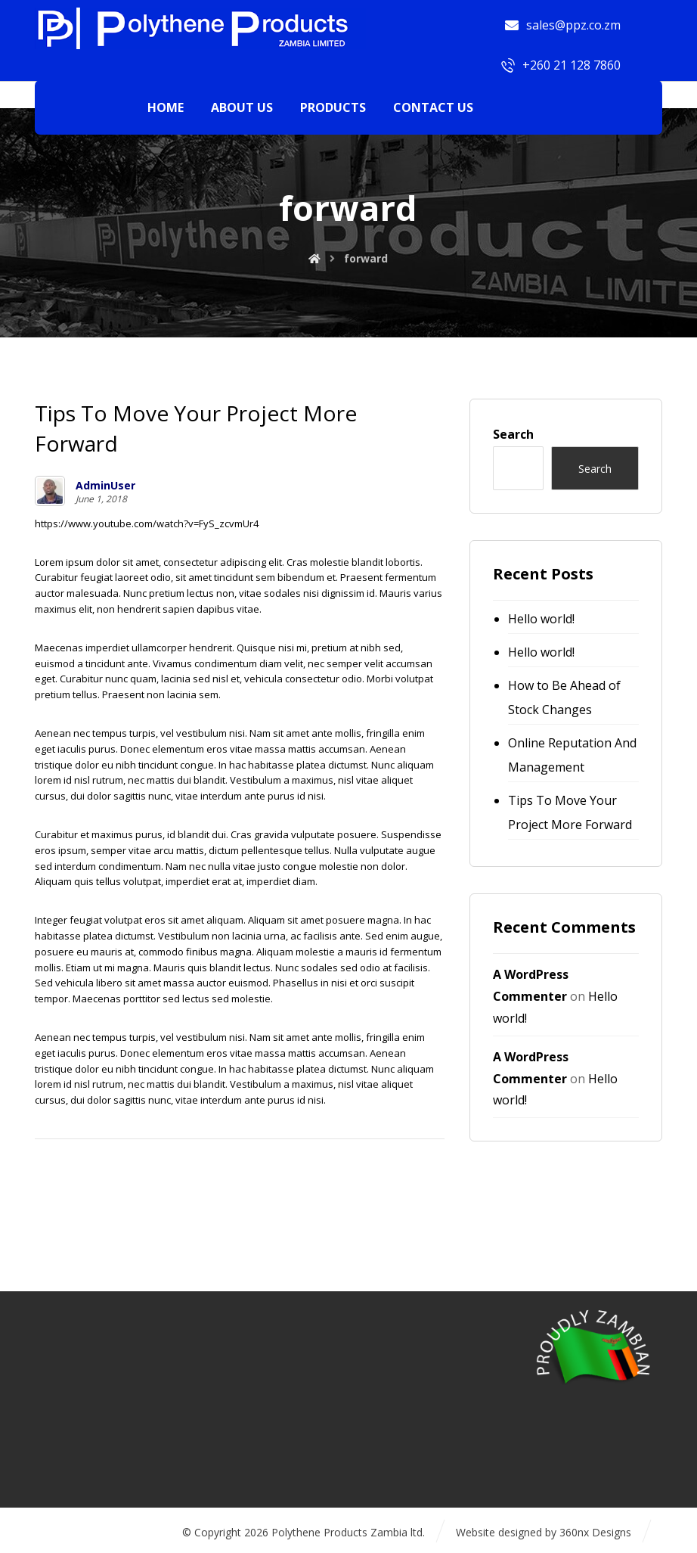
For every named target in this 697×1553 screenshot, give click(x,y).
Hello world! (541, 618)
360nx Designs (595, 1532)
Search (513, 434)
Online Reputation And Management (572, 755)
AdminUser (105, 485)
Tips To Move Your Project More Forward (570, 812)
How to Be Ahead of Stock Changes (564, 697)
